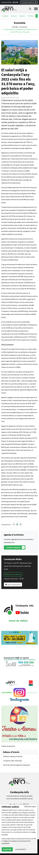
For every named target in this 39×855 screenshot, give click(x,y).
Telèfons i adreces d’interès (12, 756)
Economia (23, 27)
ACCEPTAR (7, 849)
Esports (22, 16)
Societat (5, 16)
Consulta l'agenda (15, 547)
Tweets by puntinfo (8, 746)
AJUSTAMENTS (20, 849)
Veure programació (13, 584)
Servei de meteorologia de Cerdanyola (16, 765)
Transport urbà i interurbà (12, 761)
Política (31, 16)
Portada (15, 27)
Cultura (14, 16)
